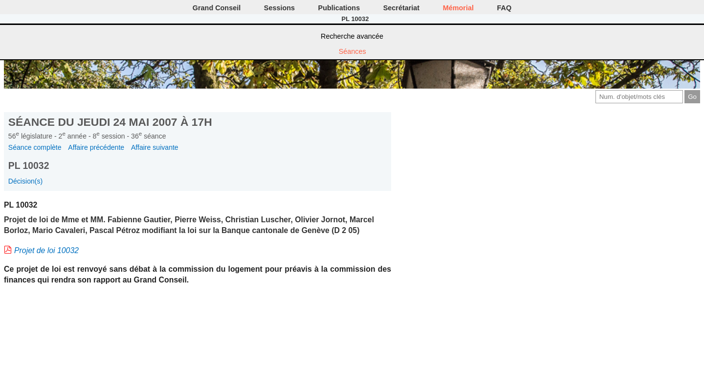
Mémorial (458, 8)
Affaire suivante (154, 147)
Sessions (279, 8)
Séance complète (35, 147)
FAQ (504, 8)
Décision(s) (25, 181)
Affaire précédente (96, 147)
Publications (339, 8)
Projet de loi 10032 (46, 250)
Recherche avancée (352, 36)
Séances (352, 51)
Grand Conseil (217, 8)
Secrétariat (401, 8)
